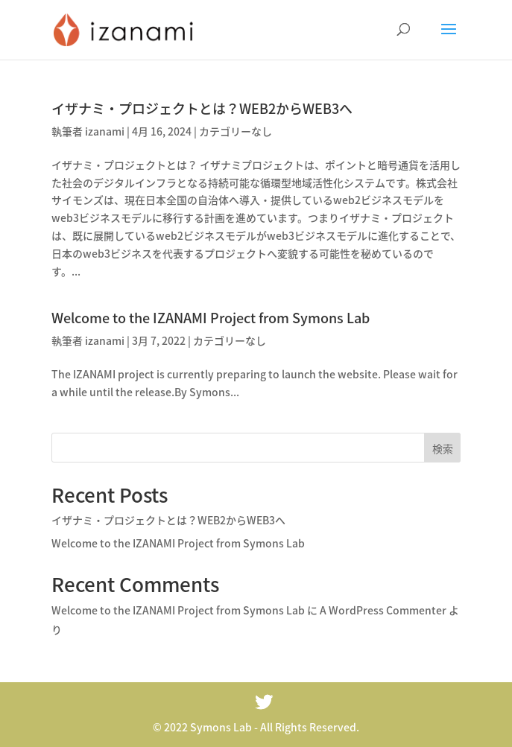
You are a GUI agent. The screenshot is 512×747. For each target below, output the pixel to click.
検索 (442, 448)
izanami (104, 131)
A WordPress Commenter (383, 610)
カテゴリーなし (235, 131)
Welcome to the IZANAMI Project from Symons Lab (210, 318)
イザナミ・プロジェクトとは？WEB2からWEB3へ (202, 108)
